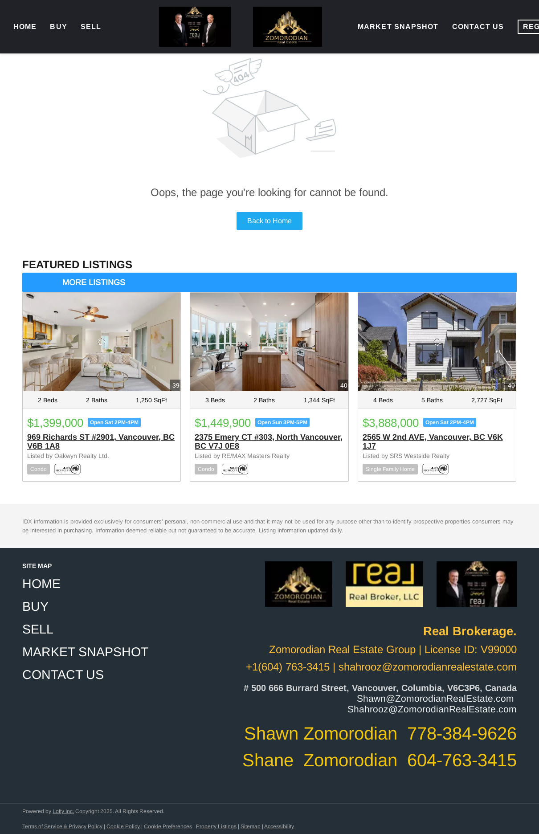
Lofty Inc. (63, 811)
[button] (88, 584)
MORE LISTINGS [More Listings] (93, 282)
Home (25, 26)
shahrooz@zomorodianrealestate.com (428, 667)
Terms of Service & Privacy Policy (62, 826)
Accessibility (279, 826)
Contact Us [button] (478, 26)
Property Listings (216, 826)
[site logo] (298, 592)
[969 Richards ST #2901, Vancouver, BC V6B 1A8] (101, 342)
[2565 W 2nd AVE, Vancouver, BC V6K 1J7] (437, 342)
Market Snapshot (398, 26)
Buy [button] (58, 26)
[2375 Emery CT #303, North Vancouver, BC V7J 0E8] (269, 342)
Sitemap (251, 826)
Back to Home (269, 221)
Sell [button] (91, 26)
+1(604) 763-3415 (288, 667)
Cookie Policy (123, 826)
